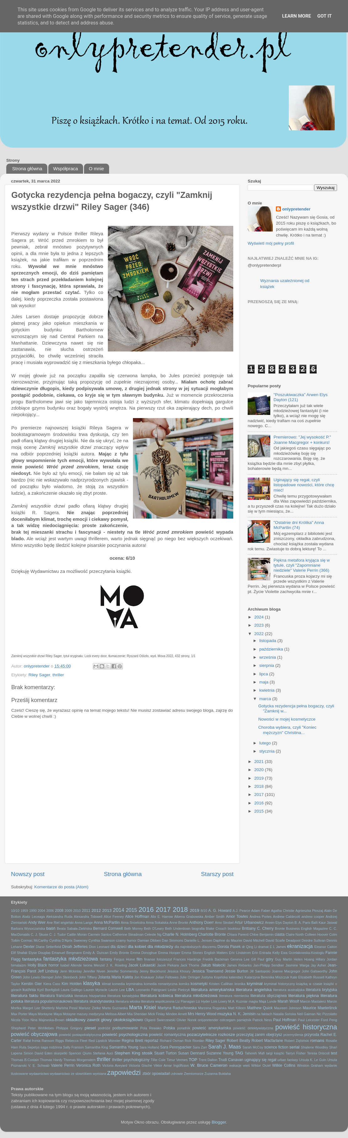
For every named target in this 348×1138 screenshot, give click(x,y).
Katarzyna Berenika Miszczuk (267, 977)
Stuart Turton (165, 1053)
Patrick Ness (262, 1020)
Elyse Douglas (39, 953)
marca (265, 698)
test (334, 1053)
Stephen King (127, 1053)
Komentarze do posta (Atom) (61, 887)
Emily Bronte (119, 953)
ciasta (280, 934)
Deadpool (293, 940)
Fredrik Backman (216, 959)
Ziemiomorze (193, 1073)
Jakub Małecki (213, 965)
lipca (264, 674)
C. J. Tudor (57, 934)
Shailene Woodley (314, 1047)
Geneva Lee (240, 959)
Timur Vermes (176, 1060)
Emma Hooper (169, 953)
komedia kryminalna (127, 984)
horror (54, 965)
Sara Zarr (200, 1047)
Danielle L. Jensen (198, 940)
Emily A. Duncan (95, 953)
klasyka (91, 983)
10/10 (15, 910)
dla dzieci (118, 947)
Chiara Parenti (238, 934)
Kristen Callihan (221, 984)
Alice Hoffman (137, 916)
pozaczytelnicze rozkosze (211, 1034)
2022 (259, 633)
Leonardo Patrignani (151, 990)
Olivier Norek (186, 1020)
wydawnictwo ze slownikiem (71, 1073)
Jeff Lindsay (48, 971)
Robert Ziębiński (296, 1041)
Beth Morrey (133, 928)
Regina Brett (132, 1040)
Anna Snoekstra (133, 922)
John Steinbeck (65, 977)
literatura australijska (288, 990)
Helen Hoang (304, 959)
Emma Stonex (192, 953)
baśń (50, 928)
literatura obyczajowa (268, 996)
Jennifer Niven (94, 971)
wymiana (99, 1073)
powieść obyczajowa (34, 1034)
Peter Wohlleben (41, 1028)
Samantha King (96, 1047)
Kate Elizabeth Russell (307, 977)
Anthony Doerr (201, 922)
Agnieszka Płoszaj (309, 910)
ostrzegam (227, 1020)
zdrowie (177, 1073)
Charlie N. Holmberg (179, 934)
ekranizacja (300, 946)
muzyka (224, 1013)
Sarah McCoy (253, 1047)
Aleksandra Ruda (59, 916)
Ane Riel (53, 922)
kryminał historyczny (279, 984)
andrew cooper (312, 916)
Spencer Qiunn (80, 1053)
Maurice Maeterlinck (320, 1008)
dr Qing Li (249, 947)
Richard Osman (171, 1041)
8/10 (204, 910)
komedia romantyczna (160, 984)
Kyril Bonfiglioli (48, 990)
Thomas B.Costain (25, 1060)
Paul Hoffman (284, 1020)
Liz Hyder (203, 1001)
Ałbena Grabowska (188, 916)
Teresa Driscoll (318, 1053)
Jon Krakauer (144, 977)
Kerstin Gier (31, 984)
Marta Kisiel (142, 1007)
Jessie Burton (236, 971)
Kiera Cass (51, 984)
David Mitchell (253, 940)
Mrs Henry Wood (202, 1014)
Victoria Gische (140, 1065)
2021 (259, 761)
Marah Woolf (288, 1001)
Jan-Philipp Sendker (268, 965)
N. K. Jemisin (244, 1014)
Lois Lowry (219, 1001)
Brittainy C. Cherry (258, 928)
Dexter (29, 947)
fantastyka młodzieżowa (70, 958)
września (268, 657)
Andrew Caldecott (286, 916)
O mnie (96, 168)
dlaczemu (209, 947)
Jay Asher (318, 965)
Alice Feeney (114, 916)
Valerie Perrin (63, 1065)
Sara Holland (149, 1047)
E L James (278, 947)
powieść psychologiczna (125, 1034)
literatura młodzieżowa (196, 995)
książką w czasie (309, 984)
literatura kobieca (156, 995)
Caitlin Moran (77, 934)
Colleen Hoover (316, 934)
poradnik (183, 1028)
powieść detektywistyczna (253, 1028)
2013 (107, 910)
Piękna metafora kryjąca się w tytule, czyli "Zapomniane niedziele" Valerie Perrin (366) (301, 565)
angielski (67, 922)
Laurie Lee (116, 990)
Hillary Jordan (326, 959)
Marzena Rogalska (212, 1008)
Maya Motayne (65, 1014)
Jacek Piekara (168, 965)
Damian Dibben (149, 940)
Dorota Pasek (229, 947)
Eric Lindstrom (240, 953)
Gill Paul (257, 959)
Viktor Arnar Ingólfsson (171, 1065)
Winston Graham (310, 1065)
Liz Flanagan (185, 1001)
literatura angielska (254, 989)
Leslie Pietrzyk (179, 990)
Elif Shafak (19, 953)
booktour (234, 928)
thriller (58, 674)
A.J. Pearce (241, 910)
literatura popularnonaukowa (48, 1001)
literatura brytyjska (321, 990)
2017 (259, 794)
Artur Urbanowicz (249, 922)
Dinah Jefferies (74, 947)
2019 (259, 778)
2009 (68, 910)
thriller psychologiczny (131, 1060)
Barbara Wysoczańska (28, 928)
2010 (77, 910)
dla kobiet (137, 946)
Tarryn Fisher (296, 1053)
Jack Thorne (189, 965)
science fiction (276, 1047)
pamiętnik (244, 1020)
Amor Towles (237, 916)
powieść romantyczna (167, 1034)
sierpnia (267, 665)
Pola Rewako (150, 1028)
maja (264, 682)
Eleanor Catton (325, 947)
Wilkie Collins (283, 1065)
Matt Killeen (237, 1008)
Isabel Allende (71, 965)
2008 (59, 910)
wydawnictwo (39, 1073)
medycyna (96, 1014)
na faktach (264, 1014)
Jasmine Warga (297, 965)
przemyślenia (293, 1035)
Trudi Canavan (230, 1060)
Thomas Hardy (51, 1060)
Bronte (280, 928)
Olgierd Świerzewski (160, 1020)
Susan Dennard (191, 1053)
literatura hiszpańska (90, 996)
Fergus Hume (124, 959)
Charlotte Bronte (212, 934)
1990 (33, 910)
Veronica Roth (88, 1065)
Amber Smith (215, 916)
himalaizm (18, 965)
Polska (169, 1028)
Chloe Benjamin (261, 934)
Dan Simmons (172, 940)
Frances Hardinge (187, 959)
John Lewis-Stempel (38, 977)
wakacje (235, 1065)
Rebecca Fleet (76, 1041)
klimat (106, 984)
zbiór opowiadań (156, 1073)
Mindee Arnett (176, 1014)
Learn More (296, 16)
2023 (259, 625)
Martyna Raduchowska (177, 1008)
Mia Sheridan (137, 1014)
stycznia (267, 751)
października (271, 649)
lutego (265, 743)
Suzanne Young (219, 1053)
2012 (96, 910)
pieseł (90, 1028)
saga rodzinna (51, 1047)
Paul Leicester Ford (313, 1020)
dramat (263, 947)
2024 (259, 617)
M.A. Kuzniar (238, 1001)
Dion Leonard (99, 947)
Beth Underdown (177, 928)
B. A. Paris (302, 922)
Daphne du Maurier (227, 940)
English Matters (216, 953)
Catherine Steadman (128, 934)
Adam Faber (260, 910)
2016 (259, 803)
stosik (147, 1053)
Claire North (295, 934)
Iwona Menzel (94, 965)
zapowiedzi (124, 1072)
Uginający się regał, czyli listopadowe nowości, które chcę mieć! (303, 484)
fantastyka (32, 959)
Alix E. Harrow (161, 916)
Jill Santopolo (260, 971)
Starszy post (217, 874)
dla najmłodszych (188, 947)
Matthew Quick (259, 1008)
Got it (324, 16)
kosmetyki (199, 984)
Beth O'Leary (154, 928)
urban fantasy (287, 1060)
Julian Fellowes (167, 977)
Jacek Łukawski (142, 965)
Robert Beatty (238, 1040)
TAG (239, 1053)
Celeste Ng (153, 934)
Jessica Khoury (179, 971)
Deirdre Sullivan (313, 940)
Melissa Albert (115, 1014)
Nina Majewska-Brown (47, 1020)
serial (294, 1047)
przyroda (311, 1034)
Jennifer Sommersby (122, 971)
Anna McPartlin (106, 922)
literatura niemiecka (234, 996)
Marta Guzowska (115, 1008)
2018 (259, 786)
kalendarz (236, 977)
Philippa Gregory (69, 1028)
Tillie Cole (158, 1060)
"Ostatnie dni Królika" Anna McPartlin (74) (298, 525)
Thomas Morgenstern (79, 1060)
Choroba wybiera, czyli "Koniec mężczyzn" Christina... (287, 730)
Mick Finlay (156, 1014)
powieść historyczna (306, 1027)
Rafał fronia (31, 1041)
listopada (268, 640)
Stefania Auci (103, 1053)
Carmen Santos (99, 934)
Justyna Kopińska (214, 977)
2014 (118, 910)
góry (269, 959)
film (140, 959)
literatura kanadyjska (123, 996)
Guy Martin (283, 959)
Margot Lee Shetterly (39, 1008)
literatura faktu (24, 995)
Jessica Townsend (207, 971)
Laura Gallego (71, 990)
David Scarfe (275, 940)
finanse (149, 959)
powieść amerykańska (211, 1028)
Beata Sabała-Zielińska (74, 928)
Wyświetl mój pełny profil (271, 243)
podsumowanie (125, 1028)
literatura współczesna (158, 1001)
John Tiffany (88, 977)
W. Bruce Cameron (208, 1065)
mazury (82, 1014)
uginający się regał (260, 1060)
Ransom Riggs (53, 1041)
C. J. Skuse (39, 934)
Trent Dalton (208, 1060)
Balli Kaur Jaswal (324, 922)
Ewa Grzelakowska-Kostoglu (302, 953)
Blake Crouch (216, 928)
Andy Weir (37, 922)
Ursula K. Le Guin (312, 1060)
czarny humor (126, 940)
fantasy (106, 959)
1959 (24, 910)
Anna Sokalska (157, 922)
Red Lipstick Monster (104, 1041)
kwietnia (267, 690)
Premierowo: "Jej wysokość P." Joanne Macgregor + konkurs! (302, 439)
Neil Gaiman (306, 1014)
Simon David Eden (38, 1053)
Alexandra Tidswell (88, 916)
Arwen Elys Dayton (279, 922)
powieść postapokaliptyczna (80, 1035)
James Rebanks (239, 965)
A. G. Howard (219, 910)
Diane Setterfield (48, 947)
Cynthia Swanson (101, 940)
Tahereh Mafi (255, 1053)
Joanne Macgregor (286, 971)
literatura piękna (303, 995)
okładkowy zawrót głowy (89, 1019)
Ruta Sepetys (29, 1047)
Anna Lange (84, 922)
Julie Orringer (190, 977)
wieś (246, 1065)
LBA (130, 989)
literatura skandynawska (94, 1001)
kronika (240, 984)
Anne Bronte (178, 922)
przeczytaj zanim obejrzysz (259, 1034)
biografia (198, 928)
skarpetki (60, 1053)
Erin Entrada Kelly (266, 953)
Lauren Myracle (95, 990)
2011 (86, 910)
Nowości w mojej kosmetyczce (286, 719)
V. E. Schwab (39, 1065)
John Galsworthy (315, 971)
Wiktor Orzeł (261, 1065)
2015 (259, 811)
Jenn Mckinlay (71, 971)
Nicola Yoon (20, 1020)
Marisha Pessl (66, 1008)
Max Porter (19, 1014)
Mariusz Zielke (90, 1008)
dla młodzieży (160, 946)
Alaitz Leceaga (33, 916)
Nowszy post (28, 874)
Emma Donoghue (143, 953)
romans (317, 1040)
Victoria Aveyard (114, 1065)
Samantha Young (123, 1047)
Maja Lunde (268, 1001)
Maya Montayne (41, 1014)
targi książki (275, 1053)
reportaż (152, 1040)
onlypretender (296, 209)
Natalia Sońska (284, 1014)
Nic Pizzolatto (327, 1014)
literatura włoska (127, 1001)
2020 (259, 769)
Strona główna (27, 168)
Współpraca (65, 168)
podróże (104, 1028)
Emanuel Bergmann (67, 953)
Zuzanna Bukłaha (217, 1073)
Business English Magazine (307, 928)
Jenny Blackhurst (153, 971)
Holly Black (37, 965)
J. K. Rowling (116, 965)
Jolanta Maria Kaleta (115, 977)
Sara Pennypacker (176, 1047)
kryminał (254, 983)
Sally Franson (73, 1047)
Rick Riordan (194, 1041)
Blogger (219, 1122)
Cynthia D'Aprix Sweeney (68, 940)
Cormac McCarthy (34, 940)
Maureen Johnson (287, 1008)
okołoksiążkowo (128, 1019)
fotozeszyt (164, 959)
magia (253, 1001)
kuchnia (29, 990)
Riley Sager (39, 674)
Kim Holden (72, 984)
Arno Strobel (224, 922)
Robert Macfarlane (267, 1040)
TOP (193, 1059)
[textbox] (122, 486)
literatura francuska (56, 996)
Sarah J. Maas (224, 1046)
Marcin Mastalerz (313, 1001)
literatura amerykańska (213, 989)
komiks (184, 984)
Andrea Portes (261, 916)
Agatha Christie (282, 910)
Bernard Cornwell (108, 928)
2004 (41, 910)
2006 (50, 910)
